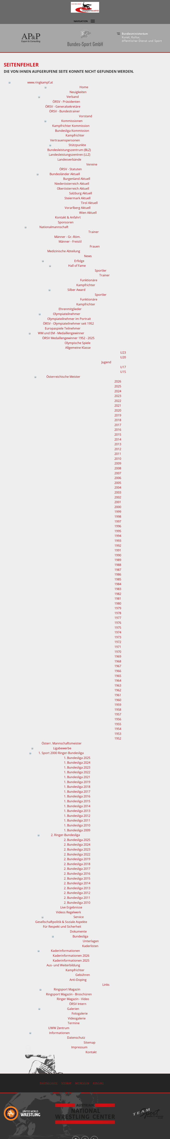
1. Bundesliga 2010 (77, 825)
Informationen (59, 1033)
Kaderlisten (90, 946)
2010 (117, 459)
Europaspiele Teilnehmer (62, 328)
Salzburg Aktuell (80, 193)
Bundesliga (80, 936)
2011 (117, 454)
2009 (117, 463)
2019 (117, 415)
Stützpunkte (77, 145)
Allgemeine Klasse (78, 348)
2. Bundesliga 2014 (77, 883)
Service (79, 917)
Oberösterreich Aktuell (73, 188)
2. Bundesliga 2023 (77, 849)
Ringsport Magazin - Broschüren (69, 994)
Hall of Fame (77, 266)
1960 (117, 700)
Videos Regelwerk (68, 912)
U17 (123, 367)
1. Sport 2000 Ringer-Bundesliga (61, 753)
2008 (117, 468)
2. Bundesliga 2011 (77, 898)
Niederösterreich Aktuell (71, 184)
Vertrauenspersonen (65, 140)
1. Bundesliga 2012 (77, 816)
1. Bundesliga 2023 (77, 767)
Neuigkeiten (78, 92)
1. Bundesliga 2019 (77, 782)
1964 (117, 680)
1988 (117, 565)
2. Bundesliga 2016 (77, 873)
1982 (117, 594)
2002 (117, 497)
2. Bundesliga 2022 (77, 854)
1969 (117, 656)
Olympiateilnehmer (66, 314)
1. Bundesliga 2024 (77, 762)
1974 (117, 632)
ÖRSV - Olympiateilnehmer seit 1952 (68, 323)
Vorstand (85, 116)
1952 (117, 738)
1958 (117, 709)
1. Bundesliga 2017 (77, 791)
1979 (117, 608)
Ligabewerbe (62, 748)
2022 (117, 401)
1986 (117, 574)
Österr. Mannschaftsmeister (62, 743)
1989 (117, 560)
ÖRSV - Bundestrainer (64, 111)
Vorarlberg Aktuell (77, 208)
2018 (117, 420)
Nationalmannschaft (53, 227)
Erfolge (79, 261)
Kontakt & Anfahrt (68, 217)
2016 (117, 430)
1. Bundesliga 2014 (77, 806)
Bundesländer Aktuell (65, 174)
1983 (117, 589)
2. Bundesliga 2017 (77, 869)
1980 (117, 603)
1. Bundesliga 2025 (77, 758)
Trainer (93, 232)
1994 (117, 536)
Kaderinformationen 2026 (71, 956)
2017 (117, 425)
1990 (117, 555)
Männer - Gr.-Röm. (67, 237)
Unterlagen (91, 941)
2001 (117, 502)
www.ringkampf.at (40, 82)
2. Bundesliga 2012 (77, 893)
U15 (123, 372)
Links (106, 985)
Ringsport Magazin (67, 989)
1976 (117, 623)
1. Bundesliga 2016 (77, 796)
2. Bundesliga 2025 (77, 840)
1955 (117, 724)
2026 (117, 381)
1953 (117, 734)
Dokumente (78, 931)
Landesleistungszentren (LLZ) (69, 155)
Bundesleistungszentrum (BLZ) (69, 150)
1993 (117, 541)
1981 (117, 598)
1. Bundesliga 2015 (77, 801)
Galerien (73, 1009)
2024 (117, 391)
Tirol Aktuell (89, 203)
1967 (117, 666)
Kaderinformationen (65, 951)
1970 (117, 652)
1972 (117, 642)
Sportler (100, 270)
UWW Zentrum (58, 1028)
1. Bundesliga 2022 (77, 772)
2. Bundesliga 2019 (77, 859)
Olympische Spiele (77, 343)
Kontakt (91, 1052)
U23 (123, 352)
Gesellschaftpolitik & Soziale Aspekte (61, 922)
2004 (117, 487)
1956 (117, 719)
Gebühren (82, 975)
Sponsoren (66, 222)
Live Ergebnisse (71, 907)
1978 (117, 613)
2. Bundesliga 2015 (77, 878)
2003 (117, 492)
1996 (117, 526)
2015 (117, 434)
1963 (117, 685)
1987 (117, 570)
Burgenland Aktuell (76, 179)
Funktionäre (88, 280)
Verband (73, 97)
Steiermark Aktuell (77, 198)
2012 (117, 449)
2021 (117, 405)
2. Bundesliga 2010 (77, 903)
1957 (117, 714)
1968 (117, 661)
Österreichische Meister (63, 377)
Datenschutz (76, 1038)
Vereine (91, 164)
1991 (117, 550)
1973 (117, 637)
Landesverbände (69, 159)
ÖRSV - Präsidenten (66, 102)
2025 (117, 386)
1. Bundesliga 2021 (77, 777)
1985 (117, 579)
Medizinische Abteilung (63, 251)
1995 (117, 531)
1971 (117, 647)
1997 (117, 521)
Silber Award (76, 290)
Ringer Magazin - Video (73, 999)
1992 (117, 545)
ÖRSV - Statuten (70, 169)
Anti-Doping (78, 980)
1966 (117, 671)
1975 (117, 627)
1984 (117, 584)
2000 (117, 507)
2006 (117, 478)
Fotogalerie (80, 1013)
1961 (117, 695)
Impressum (79, 1047)
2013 (117, 444)
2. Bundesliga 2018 (77, 864)
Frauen (95, 246)
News (88, 256)
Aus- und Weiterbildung (63, 965)
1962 (117, 690)
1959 (117, 705)
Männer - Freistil (70, 241)
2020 (117, 410)
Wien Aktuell (88, 213)
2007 (117, 473)
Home (84, 87)
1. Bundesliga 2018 (77, 787)
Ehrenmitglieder (70, 309)
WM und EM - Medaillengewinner (61, 333)
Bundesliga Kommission (72, 131)
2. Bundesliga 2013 (77, 888)
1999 (117, 512)
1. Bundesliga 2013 (77, 811)
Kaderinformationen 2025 (71, 960)
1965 (117, 676)
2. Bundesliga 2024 (77, 844)
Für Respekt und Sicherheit (62, 926)
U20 (123, 357)
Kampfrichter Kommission (71, 126)
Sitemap (89, 1042)
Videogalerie (77, 1018)
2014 (117, 439)
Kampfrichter (75, 135)
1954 (117, 729)
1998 (117, 516)
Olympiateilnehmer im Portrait (69, 319)
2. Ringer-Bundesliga (65, 835)
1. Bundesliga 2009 (77, 830)
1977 (117, 618)
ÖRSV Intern (77, 1004)
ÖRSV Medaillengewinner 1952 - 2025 (68, 338)
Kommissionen (72, 121)
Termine (74, 1023)
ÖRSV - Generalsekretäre (62, 106)
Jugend (106, 362)
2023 (117, 396)
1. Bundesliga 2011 (77, 820)
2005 (117, 483)
